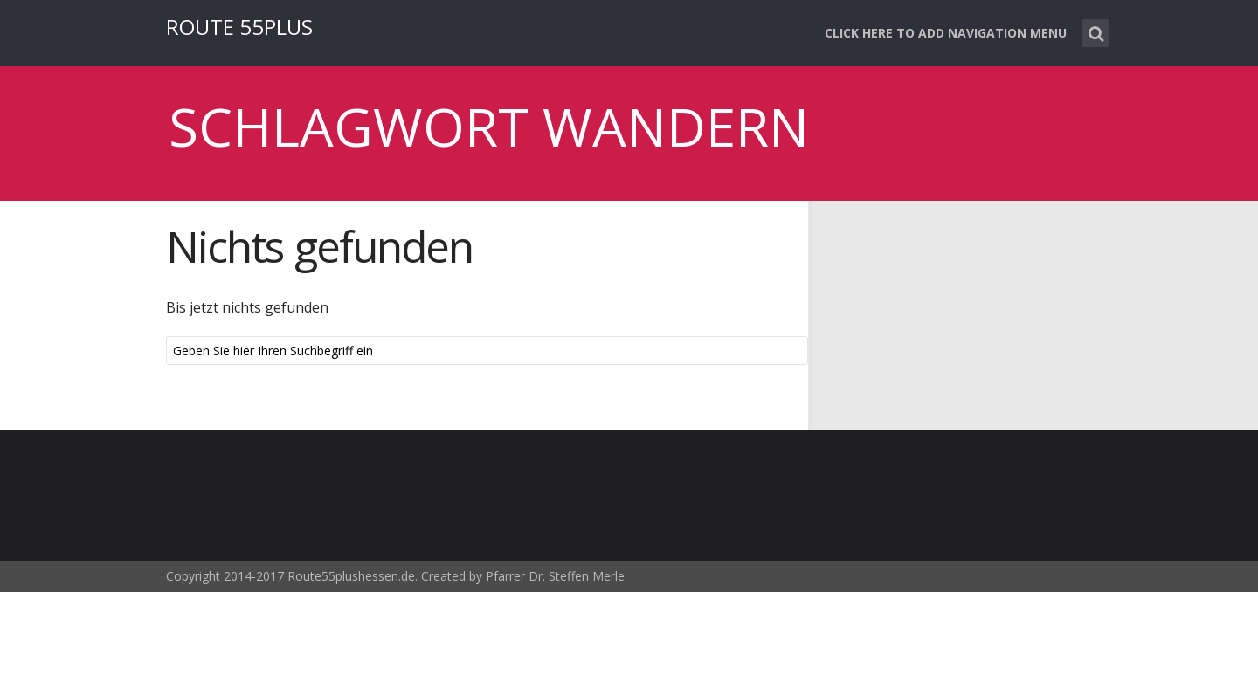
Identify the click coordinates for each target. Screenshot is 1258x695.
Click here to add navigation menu (946, 32)
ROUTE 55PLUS (239, 26)
